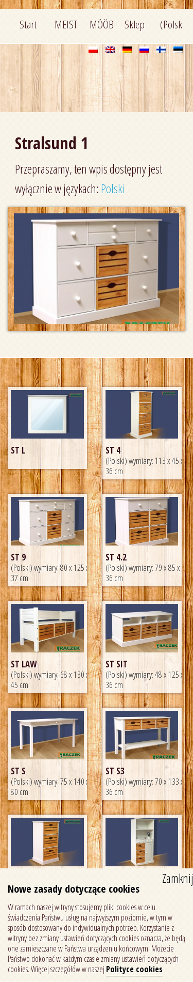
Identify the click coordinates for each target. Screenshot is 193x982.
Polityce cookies (134, 969)
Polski (113, 188)
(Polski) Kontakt (172, 27)
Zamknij (177, 878)
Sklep (135, 24)
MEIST (66, 24)
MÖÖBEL (101, 24)
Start (28, 24)
